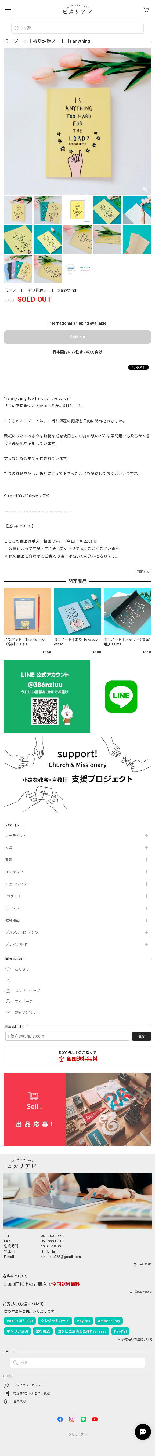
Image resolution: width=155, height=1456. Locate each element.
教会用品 (12, 920)
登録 (141, 1036)
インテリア (14, 872)
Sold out (77, 337)
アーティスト (15, 836)
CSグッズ (13, 896)
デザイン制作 (16, 944)
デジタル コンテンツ (21, 932)
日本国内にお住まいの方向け (78, 352)
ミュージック (16, 884)
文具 (9, 848)
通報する (143, 572)
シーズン (12, 908)
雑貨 (9, 860)
